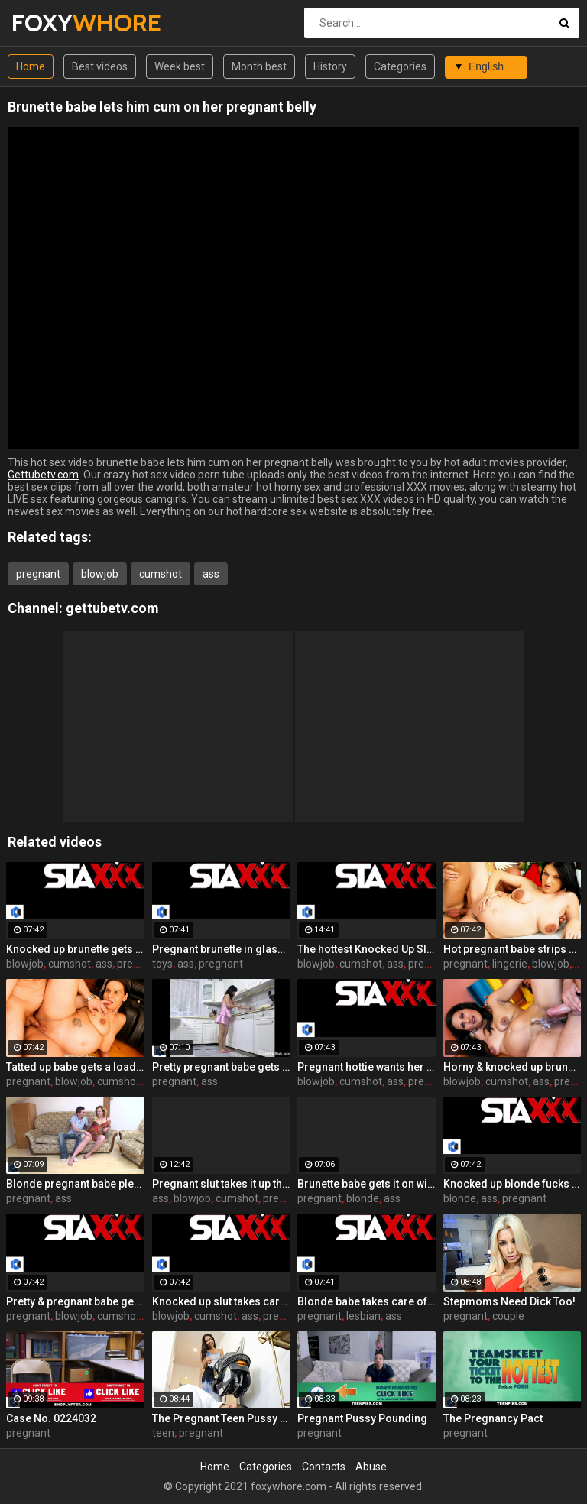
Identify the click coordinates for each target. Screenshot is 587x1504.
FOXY (51, 22)
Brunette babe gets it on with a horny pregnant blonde (366, 1184)
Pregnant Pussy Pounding (362, 1418)
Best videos (100, 66)
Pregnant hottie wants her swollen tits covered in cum (366, 1067)
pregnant (38, 574)
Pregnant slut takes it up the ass (221, 1184)
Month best (259, 66)
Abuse (371, 1466)
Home (30, 66)
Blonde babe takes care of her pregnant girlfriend (366, 1301)
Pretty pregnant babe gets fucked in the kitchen (221, 1067)
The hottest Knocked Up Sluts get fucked (366, 949)
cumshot (160, 574)
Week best (179, 66)
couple (508, 1316)
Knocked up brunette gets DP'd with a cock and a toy (75, 949)
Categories (400, 66)
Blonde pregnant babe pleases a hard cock (75, 1184)
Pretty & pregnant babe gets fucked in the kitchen (75, 1301)
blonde (362, 1198)
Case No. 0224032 (51, 1418)
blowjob (99, 574)
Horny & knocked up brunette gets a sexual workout (512, 1067)
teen (163, 1433)
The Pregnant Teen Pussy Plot (221, 1418)
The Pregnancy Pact (493, 1418)
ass (211, 574)
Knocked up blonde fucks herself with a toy (512, 1184)
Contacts (323, 1466)
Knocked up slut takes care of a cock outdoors (221, 1301)
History (330, 66)
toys (162, 964)
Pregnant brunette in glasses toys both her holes (221, 949)
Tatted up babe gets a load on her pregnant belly (75, 1067)
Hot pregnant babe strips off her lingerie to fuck (512, 949)
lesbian (363, 1316)
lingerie (509, 964)
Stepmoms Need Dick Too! (509, 1301)
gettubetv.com (112, 608)
